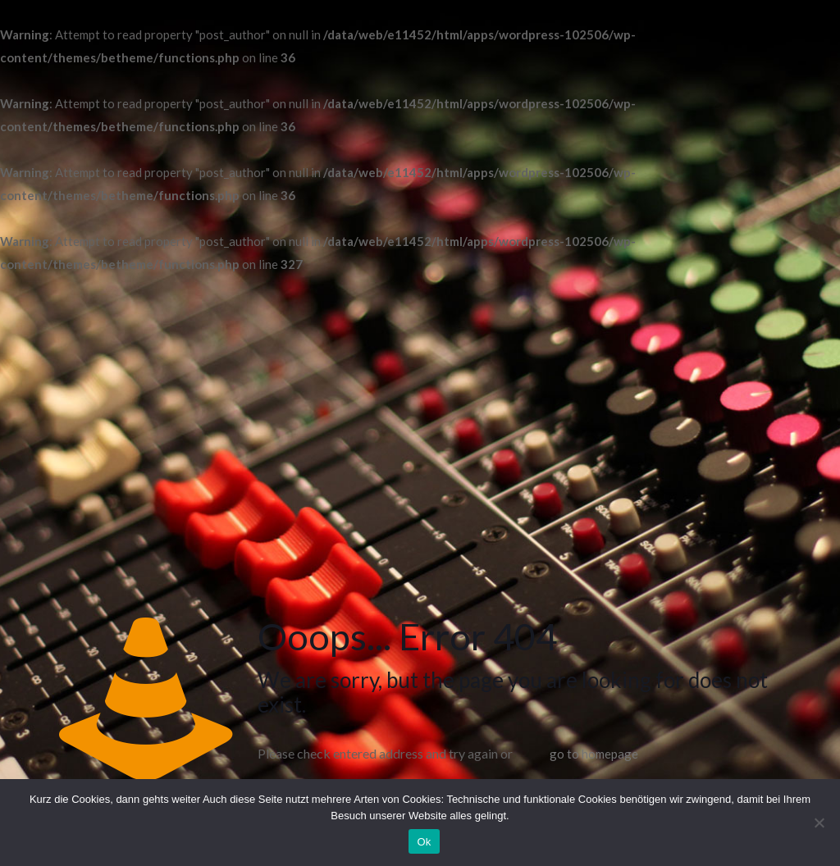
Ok (424, 842)
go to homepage (594, 753)
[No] (819, 822)
